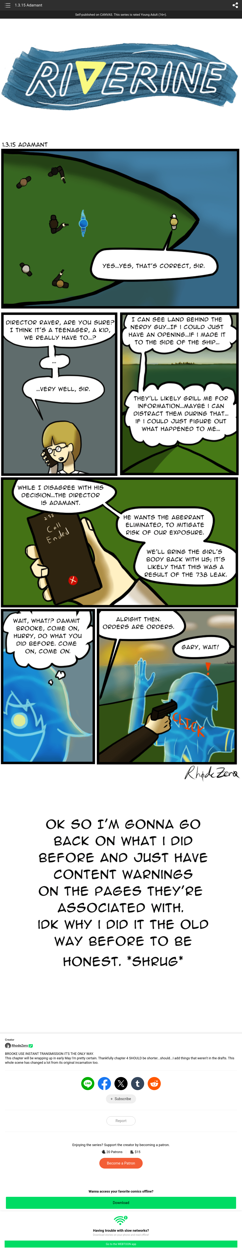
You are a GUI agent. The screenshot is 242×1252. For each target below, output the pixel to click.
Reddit (154, 1083)
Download (121, 1203)
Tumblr (137, 1083)
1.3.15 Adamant (28, 5)
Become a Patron (121, 1163)
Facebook (104, 1083)
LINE (87, 1083)
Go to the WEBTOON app (121, 1244)
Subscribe (123, 1099)
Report (121, 1121)
